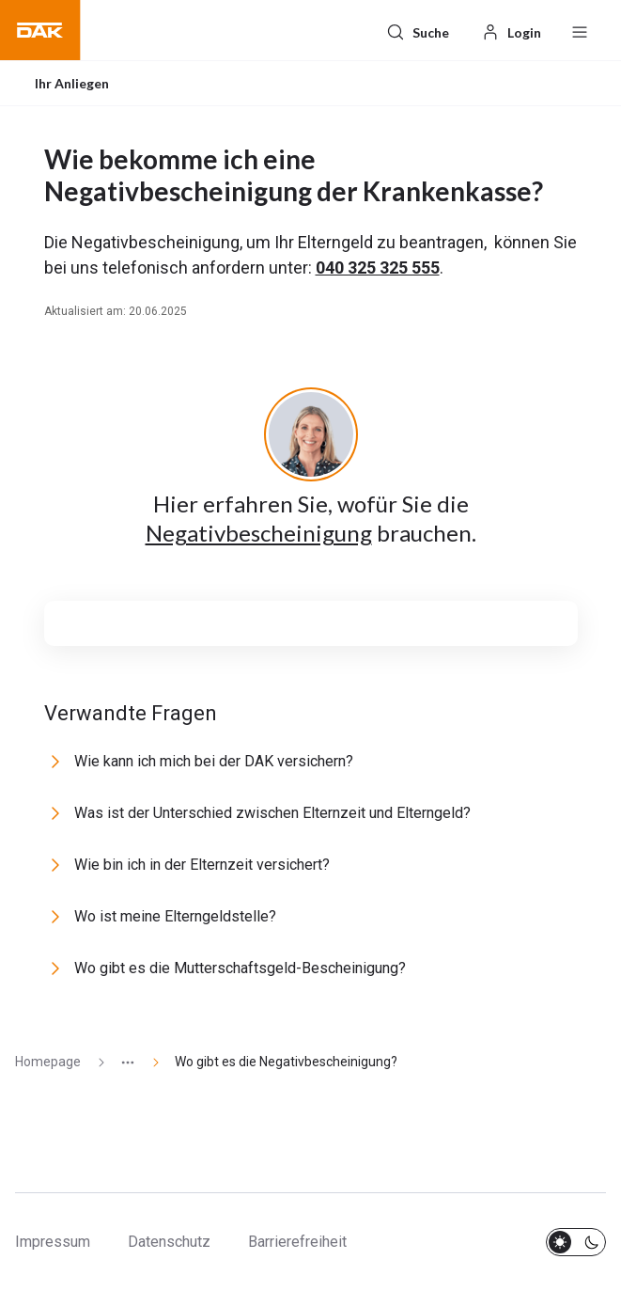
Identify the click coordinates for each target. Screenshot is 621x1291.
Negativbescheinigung (259, 532)
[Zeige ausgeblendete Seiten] (120, 1062)
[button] (40, 30)
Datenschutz (169, 1242)
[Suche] (417, 30)
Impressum (52, 1242)
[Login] (511, 30)
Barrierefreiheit (297, 1242)
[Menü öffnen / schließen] (579, 30)
